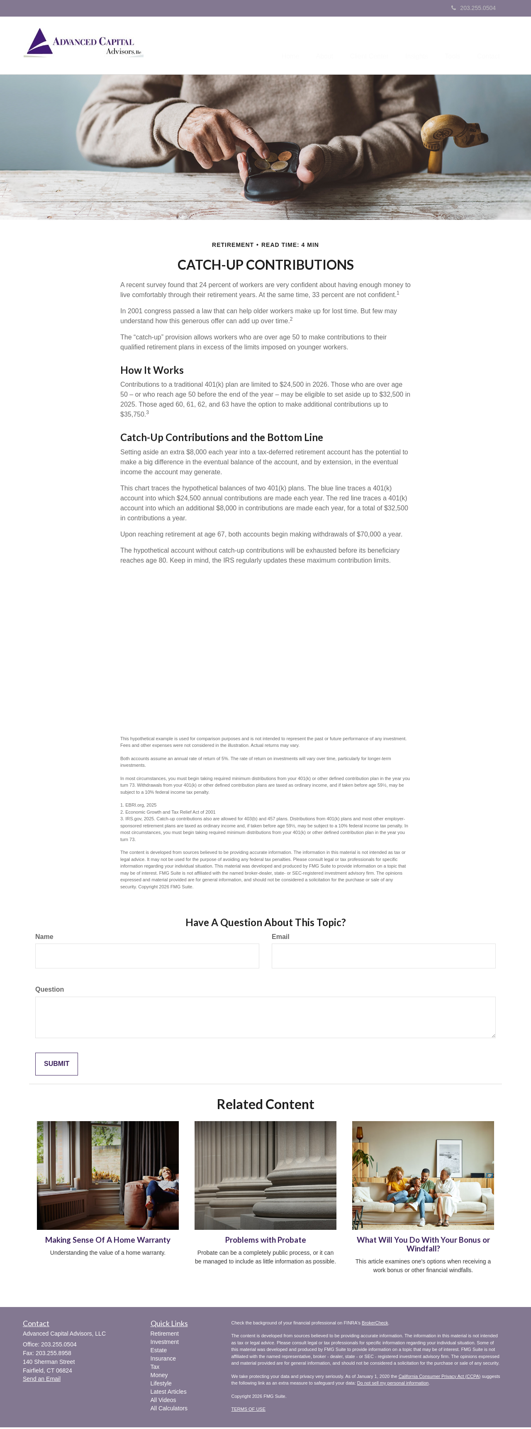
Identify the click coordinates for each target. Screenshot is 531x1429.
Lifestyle (161, 1385)
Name (44, 937)
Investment (165, 1343)
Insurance (163, 1360)
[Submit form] (56, 1065)
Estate (159, 1352)
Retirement (165, 1335)
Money (159, 1376)
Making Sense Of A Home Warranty (108, 1241)
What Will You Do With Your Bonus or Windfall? (423, 1246)
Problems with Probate (265, 1241)
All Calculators (169, 1410)
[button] (306, 46)
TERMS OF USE (248, 1410)
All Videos (163, 1401)
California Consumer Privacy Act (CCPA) (440, 1377)
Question (49, 991)
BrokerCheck (375, 1324)
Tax (155, 1368)
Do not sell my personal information (393, 1384)
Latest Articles (169, 1393)
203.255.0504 (473, 8)
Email (281, 937)
